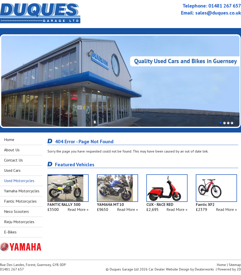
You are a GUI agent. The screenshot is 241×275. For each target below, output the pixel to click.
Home (9, 139)
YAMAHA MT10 (110, 204)
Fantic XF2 (205, 204)
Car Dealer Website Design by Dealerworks (181, 269)
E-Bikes (10, 231)
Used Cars (12, 170)
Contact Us (13, 160)
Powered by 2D (229, 269)
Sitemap (235, 264)
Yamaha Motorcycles (21, 190)
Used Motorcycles (19, 180)
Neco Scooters (16, 211)
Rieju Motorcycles (19, 221)
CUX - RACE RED (159, 204)
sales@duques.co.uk (218, 13)
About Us (12, 149)
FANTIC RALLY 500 (63, 204)
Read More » (78, 209)
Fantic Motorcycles (20, 201)
